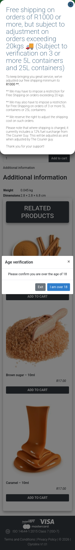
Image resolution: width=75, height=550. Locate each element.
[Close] (68, 261)
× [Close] (70, 4)
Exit (40, 287)
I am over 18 (58, 287)
